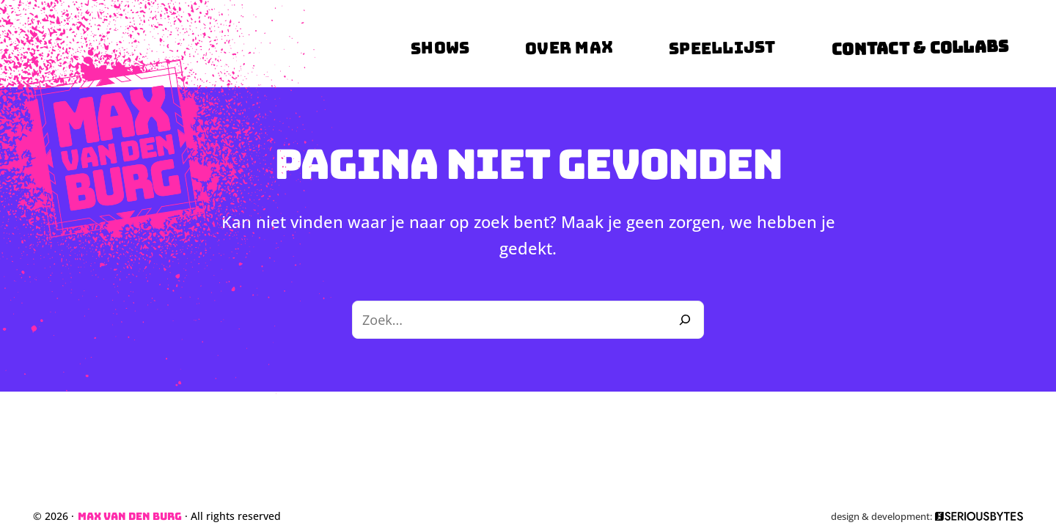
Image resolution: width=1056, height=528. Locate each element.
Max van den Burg (130, 516)
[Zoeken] (685, 319)
